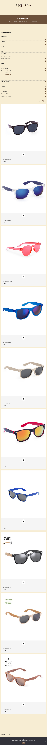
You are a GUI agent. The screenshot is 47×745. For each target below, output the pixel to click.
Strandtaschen (8, 79)
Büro (2, 39)
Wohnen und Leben (6, 96)
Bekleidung (4, 36)
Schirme (3, 66)
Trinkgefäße (4, 91)
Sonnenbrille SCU (7, 587)
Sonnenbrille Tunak (7, 281)
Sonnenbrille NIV (7, 342)
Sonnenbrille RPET (7, 526)
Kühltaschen (8, 72)
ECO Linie (3, 41)
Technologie (4, 89)
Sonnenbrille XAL (7, 159)
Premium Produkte (5, 61)
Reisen (2, 63)
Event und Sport (5, 44)
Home (10, 21)
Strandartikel (8, 76)
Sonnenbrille (8, 74)
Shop (15, 21)
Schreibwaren (4, 68)
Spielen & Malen (5, 81)
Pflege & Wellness (5, 58)
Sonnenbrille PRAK (7, 709)
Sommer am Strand (24, 21)
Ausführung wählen (23, 154)
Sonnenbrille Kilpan (7, 404)
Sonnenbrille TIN (7, 648)
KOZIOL (3, 46)
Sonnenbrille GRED (7, 465)
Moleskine (3, 49)
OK (24, 742)
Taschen (3, 86)
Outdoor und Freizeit (6, 56)
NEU (2, 51)
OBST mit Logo (4, 53)
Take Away (3, 84)
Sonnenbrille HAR (7, 220)
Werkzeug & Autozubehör (7, 93)
